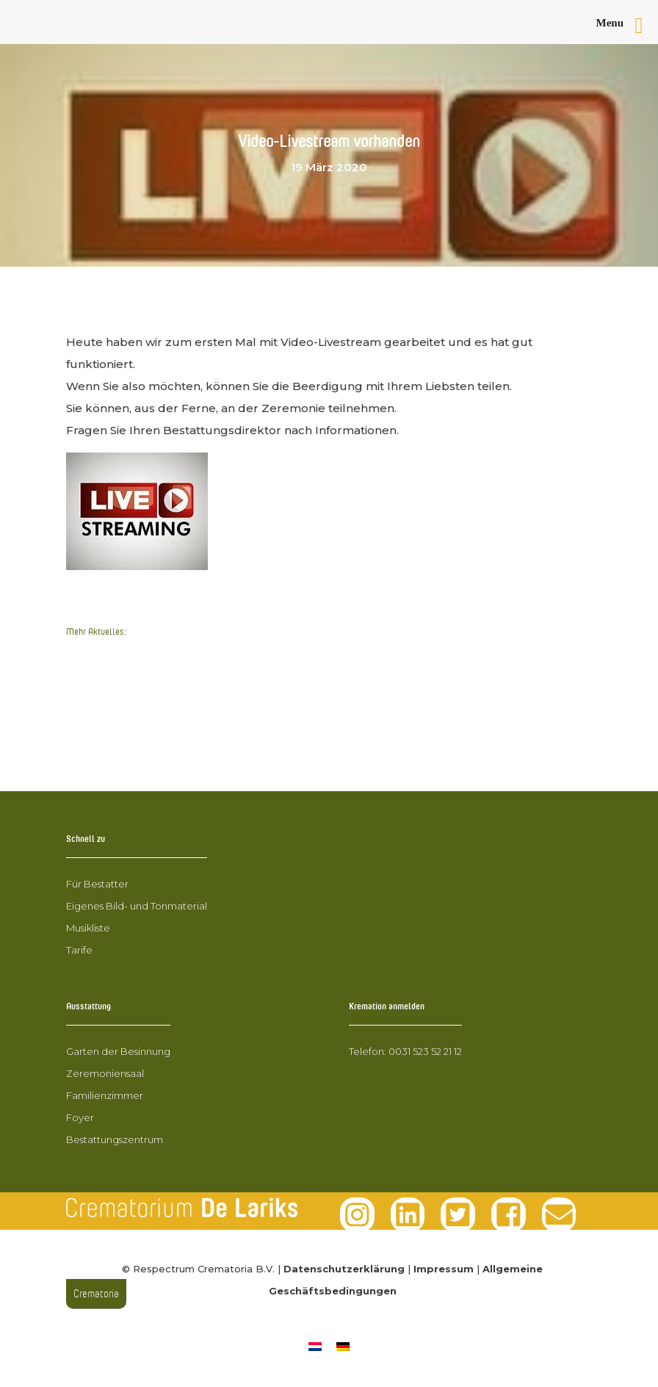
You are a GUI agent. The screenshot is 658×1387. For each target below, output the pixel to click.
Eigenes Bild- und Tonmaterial (136, 906)
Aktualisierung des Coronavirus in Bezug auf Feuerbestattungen (253, 709)
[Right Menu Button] (625, 26)
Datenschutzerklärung (344, 1269)
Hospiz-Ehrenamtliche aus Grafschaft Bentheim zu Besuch (234, 737)
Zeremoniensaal (105, 1073)
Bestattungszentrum (114, 1139)
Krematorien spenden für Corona (162, 654)
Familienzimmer (104, 1095)
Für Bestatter (97, 884)
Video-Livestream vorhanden (149, 682)
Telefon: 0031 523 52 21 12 (405, 1051)
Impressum (443, 1269)
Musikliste (88, 928)
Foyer (80, 1117)
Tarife (79, 950)
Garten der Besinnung (118, 1051)
